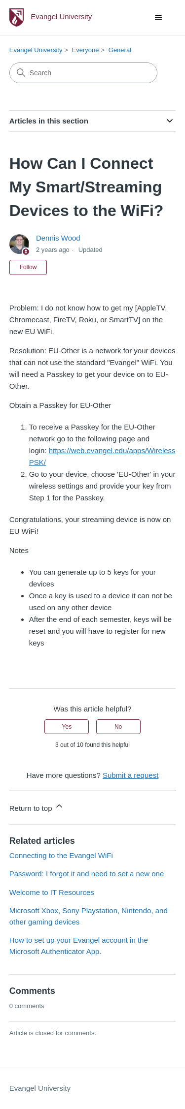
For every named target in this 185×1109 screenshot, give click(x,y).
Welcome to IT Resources (51, 892)
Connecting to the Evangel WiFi (61, 855)
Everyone (85, 50)
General (120, 50)
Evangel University (36, 50)
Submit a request (130, 775)
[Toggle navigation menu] (158, 18)
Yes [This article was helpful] (67, 726)
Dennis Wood (58, 238)
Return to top (36, 806)
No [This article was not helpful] (118, 726)
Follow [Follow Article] (28, 267)
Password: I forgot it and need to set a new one (86, 873)
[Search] (83, 73)
